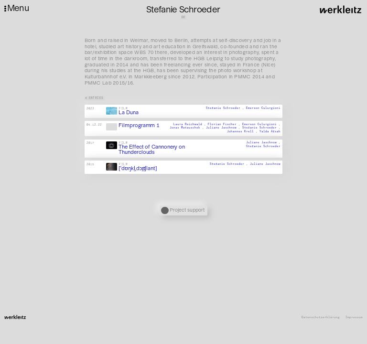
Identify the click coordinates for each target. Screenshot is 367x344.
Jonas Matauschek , (188, 128)
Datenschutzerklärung (321, 317)
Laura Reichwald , (190, 124)
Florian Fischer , (225, 124)
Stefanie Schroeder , (226, 108)
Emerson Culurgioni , (261, 124)
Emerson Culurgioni (263, 108)
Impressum (354, 317)
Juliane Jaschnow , (224, 128)
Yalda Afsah (270, 131)
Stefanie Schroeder (263, 146)
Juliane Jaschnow (265, 164)
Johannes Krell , (243, 131)
